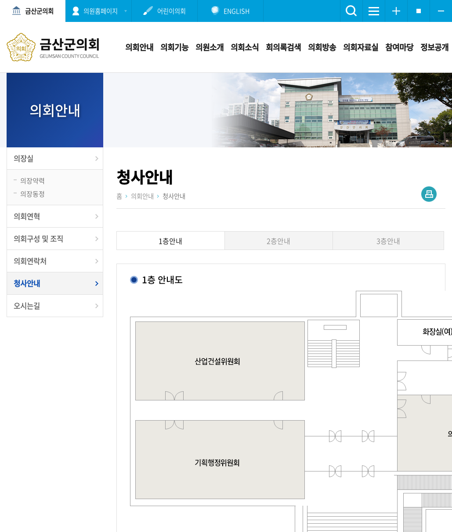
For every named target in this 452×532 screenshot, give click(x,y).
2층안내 (278, 241)
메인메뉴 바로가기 (226, 0)
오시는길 (27, 305)
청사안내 (27, 283)
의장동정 (32, 194)
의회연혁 (27, 216)
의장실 (23, 158)
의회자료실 (360, 47)
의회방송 (322, 47)
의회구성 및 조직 (38, 238)
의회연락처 (30, 261)
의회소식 (245, 47)
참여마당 (399, 47)
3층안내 (388, 241)
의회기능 (174, 47)
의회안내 (139, 47)
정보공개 (434, 47)
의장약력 (32, 180)
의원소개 (209, 47)
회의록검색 (283, 47)
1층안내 (170, 241)
